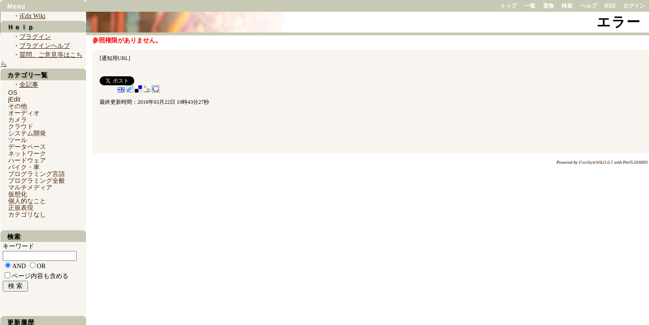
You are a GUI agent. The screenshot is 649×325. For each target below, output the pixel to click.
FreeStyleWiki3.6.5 (596, 162)
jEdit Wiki (32, 16)
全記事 (28, 84)
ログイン (634, 6)
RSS (610, 6)
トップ (508, 6)
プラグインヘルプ (44, 45)
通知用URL (114, 58)
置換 (548, 6)
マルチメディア (30, 187)
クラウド (20, 126)
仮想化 (17, 194)
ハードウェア (27, 160)
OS (12, 92)
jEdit (14, 99)
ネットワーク (27, 153)
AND (19, 266)
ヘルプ (588, 6)
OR (41, 266)
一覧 (530, 6)
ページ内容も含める (40, 276)
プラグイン (35, 36)
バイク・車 (24, 167)
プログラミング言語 (36, 173)
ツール (17, 140)
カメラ (17, 119)
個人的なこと (27, 200)
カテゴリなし (27, 214)
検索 (567, 6)
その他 (17, 106)
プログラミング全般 (36, 180)
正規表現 (20, 207)
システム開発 (27, 133)
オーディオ (24, 112)
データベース (27, 146)
